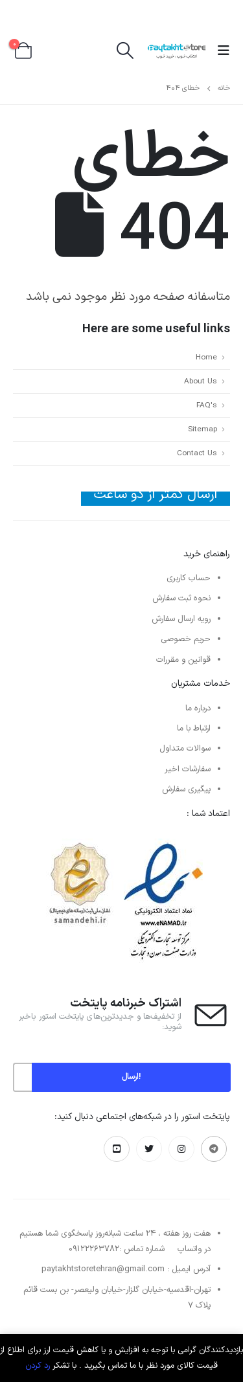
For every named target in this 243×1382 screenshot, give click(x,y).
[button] (219, 51)
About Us (200, 381)
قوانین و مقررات (183, 659)
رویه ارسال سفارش (181, 619)
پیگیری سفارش (186, 789)
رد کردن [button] (37, 1365)
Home (206, 357)
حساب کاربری (189, 578)
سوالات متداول (185, 748)
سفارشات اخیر (188, 769)
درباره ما (198, 708)
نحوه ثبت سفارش (181, 598)
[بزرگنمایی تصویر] (122, 832)
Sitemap (202, 429)
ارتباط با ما (194, 728)
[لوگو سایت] (176, 51)
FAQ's (206, 405)
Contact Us (197, 453)
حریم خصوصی (186, 639)
